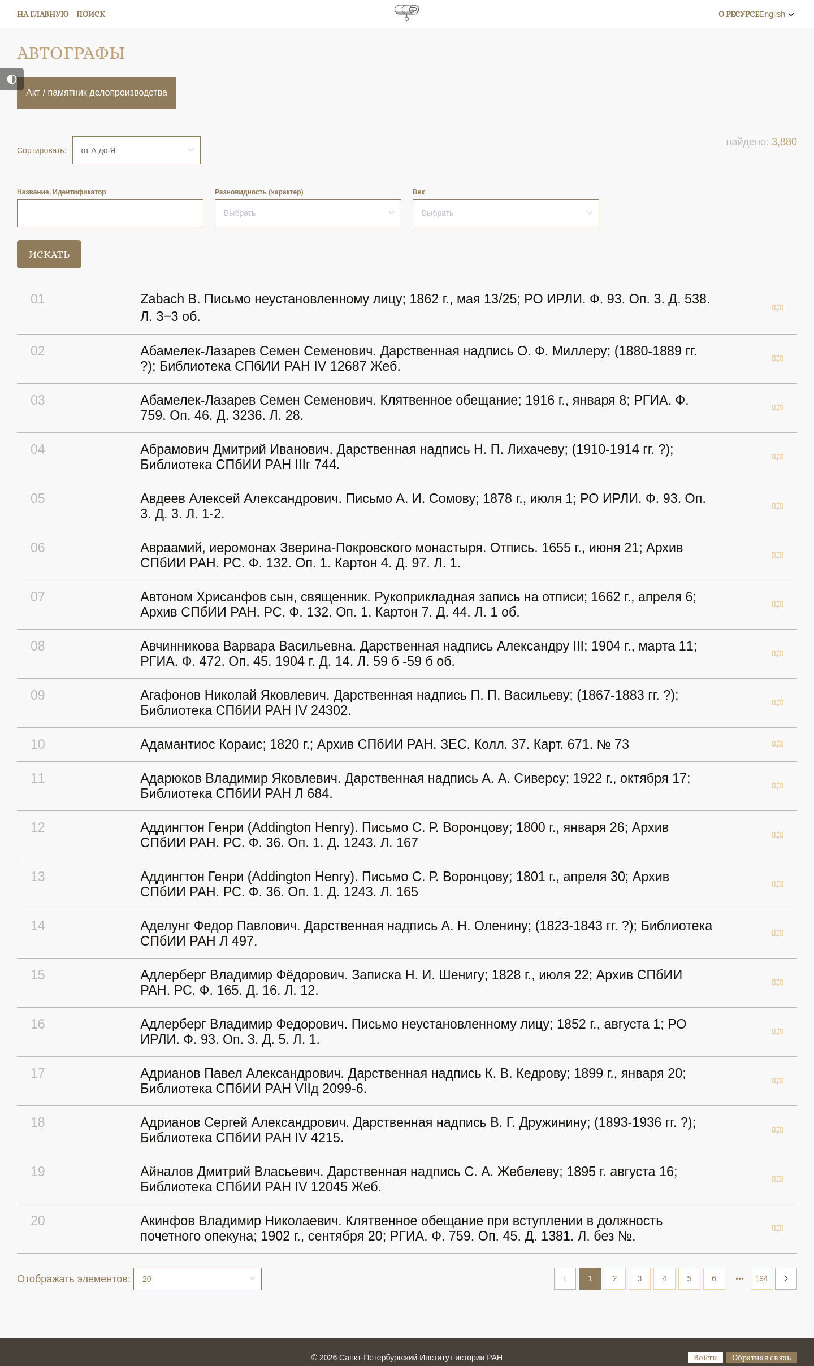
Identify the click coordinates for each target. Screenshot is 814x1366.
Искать (49, 254)
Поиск (91, 14)
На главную (43, 14)
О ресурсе (738, 14)
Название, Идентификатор (61, 192)
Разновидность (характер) (259, 192)
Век (419, 192)
